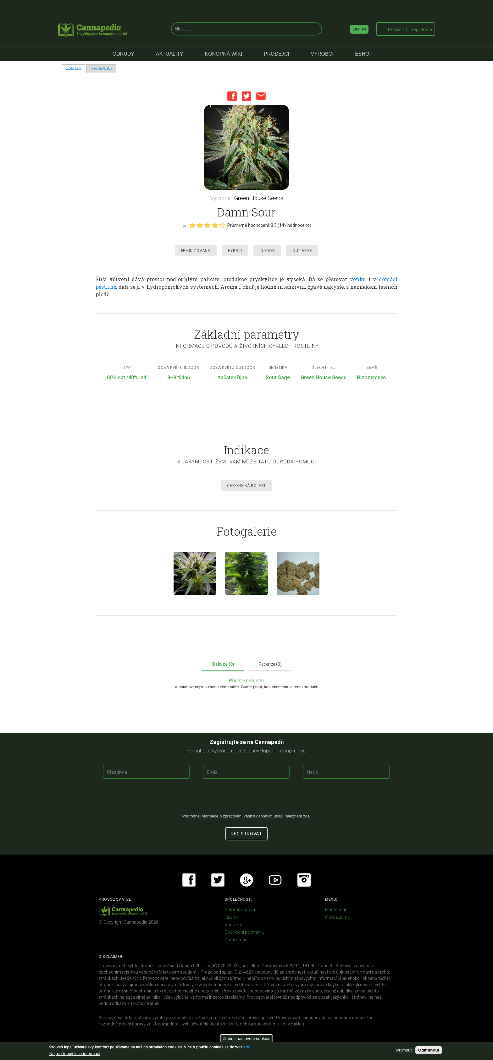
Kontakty (233, 924)
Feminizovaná (195, 251)
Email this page (261, 96)
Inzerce (231, 917)
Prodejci (276, 54)
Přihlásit (396, 29)
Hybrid (235, 251)
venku (358, 279)
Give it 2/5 (200, 225)
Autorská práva (239, 909)
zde (247, 1047)
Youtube (275, 880)
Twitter (246, 96)
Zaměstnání (236, 939)
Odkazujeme (337, 917)
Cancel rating (184, 225)
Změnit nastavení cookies (246, 1038)
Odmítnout (428, 1050)
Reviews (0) (101, 68)
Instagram (304, 880)
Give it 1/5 (192, 225)
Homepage (336, 909)
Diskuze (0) (222, 664)
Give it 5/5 (222, 225)
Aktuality (169, 54)
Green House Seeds (258, 198)
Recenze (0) (270, 664)
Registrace (421, 29)
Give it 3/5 (207, 225)
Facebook (232, 96)
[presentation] (246, 798)
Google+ (246, 880)
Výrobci (322, 54)
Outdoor (302, 251)
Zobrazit (75, 68)
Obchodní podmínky (244, 932)
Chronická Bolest (246, 486)
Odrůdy (123, 54)
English (359, 29)
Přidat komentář (246, 680)
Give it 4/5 (215, 225)
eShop (364, 54)
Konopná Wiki (223, 54)
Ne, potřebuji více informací (74, 1053)
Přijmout (404, 1050)
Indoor (267, 251)
